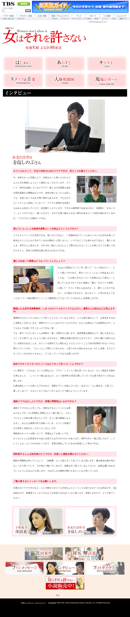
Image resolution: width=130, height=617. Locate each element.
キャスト (106, 64)
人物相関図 (65, 80)
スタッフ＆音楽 (23, 80)
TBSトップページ (27, 603)
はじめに (23, 64)
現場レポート (106, 80)
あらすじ (65, 64)
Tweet (57, 595)
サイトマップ (40, 603)
